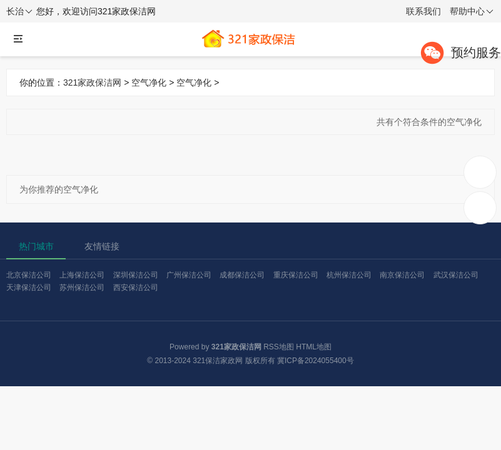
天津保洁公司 (28, 287)
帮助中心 (471, 12)
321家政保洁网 (92, 83)
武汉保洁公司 (455, 275)
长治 (19, 12)
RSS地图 (278, 346)
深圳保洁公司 (135, 275)
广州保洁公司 (188, 275)
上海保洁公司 (81, 275)
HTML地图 (313, 346)
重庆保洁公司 (295, 275)
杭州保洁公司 (349, 275)
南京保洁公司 (402, 275)
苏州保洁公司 (81, 287)
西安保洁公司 (135, 287)
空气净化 (148, 83)
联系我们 (423, 11)
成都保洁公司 (242, 275)
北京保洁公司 (28, 275)
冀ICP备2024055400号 (315, 360)
